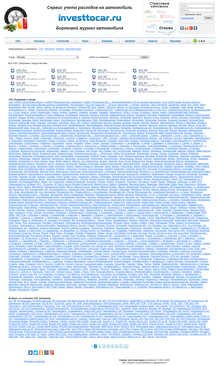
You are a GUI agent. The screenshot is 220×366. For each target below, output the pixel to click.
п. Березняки (90, 212)
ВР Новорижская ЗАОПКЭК (187, 308)
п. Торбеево (196, 215)
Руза (72, 235)
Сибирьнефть (81, 334)
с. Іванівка (126, 238)
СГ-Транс (41, 334)
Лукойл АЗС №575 (138, 324)
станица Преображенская (100, 261)
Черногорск (151, 279)
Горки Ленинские (97, 140)
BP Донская (92, 301)
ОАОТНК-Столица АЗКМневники (170, 329)
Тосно (140, 269)
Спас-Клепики (124, 256)
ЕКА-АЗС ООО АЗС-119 (167, 319)
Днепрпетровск (65, 153)
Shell (79, 303)
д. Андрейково (132, 143)
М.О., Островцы (45, 184)
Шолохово (72, 284)
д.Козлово (88, 148)
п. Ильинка (32, 215)
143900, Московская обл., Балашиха (63, 102)
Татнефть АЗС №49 (142, 334)
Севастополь (106, 248)
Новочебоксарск (47, 207)
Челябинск (57, 279)
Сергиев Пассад (101, 251)
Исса (120, 161)
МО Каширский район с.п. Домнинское (189, 187)
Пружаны (147, 228)
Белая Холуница (99, 117)
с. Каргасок (138, 238)
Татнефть (126, 334)
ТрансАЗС (42, 337)
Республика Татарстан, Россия (24, 233)
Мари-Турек (177, 184)
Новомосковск (195, 205)
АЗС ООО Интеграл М (73, 306)
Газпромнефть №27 (137, 316)
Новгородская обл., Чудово (53, 205)
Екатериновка (82, 156)
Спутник (195, 256)
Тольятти (104, 269)
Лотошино (91, 182)
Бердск (174, 117)
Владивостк (85, 128)
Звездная (46, 158)
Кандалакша (156, 164)
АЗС (58, 306)
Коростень (141, 169)
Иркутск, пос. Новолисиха (85, 161)
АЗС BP (61, 70)
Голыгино (61, 140)
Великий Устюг (60, 125)
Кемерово (42, 166)
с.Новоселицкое (88, 243)
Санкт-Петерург (173, 246)
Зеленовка (70, 158)
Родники (79, 233)
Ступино (203, 261)
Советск (206, 253)
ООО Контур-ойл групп (35, 331)
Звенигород (58, 158)
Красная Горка (47, 171)
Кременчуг (145, 174)
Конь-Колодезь (96, 169)
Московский (56, 194)
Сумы (21, 264)
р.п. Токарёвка (119, 230)
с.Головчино (15, 243)
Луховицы (120, 182)
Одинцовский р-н (55, 210)
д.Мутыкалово (102, 148)
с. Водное (44, 238)
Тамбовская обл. (169, 264)
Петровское (59, 223)
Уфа (11, 102)
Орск (11, 212)
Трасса (147, 269)
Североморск (137, 248)
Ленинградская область (165, 176)
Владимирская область (20, 130)
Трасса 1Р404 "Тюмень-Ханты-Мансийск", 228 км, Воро (181, 269)
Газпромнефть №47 (158, 316)
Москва (146, 189)
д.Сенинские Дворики (176, 148)
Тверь (42, 269)
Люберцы (171, 182)
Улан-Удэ (32, 274)
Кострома (187, 169)
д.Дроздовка (40, 148)
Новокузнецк (180, 205)
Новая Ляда (148, 202)
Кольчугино (71, 169)
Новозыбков (167, 205)
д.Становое (194, 148)
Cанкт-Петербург (158, 104)
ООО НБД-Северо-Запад (98, 331)
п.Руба (150, 217)
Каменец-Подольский (66, 164)
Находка (91, 197)
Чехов (204, 279)
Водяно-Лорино (64, 130)
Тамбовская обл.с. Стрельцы (194, 264)
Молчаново (102, 189)
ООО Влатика (16, 331)
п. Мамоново (85, 215)
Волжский (130, 130)
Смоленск (144, 253)
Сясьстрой (120, 264)
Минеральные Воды (55, 187)
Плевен (143, 223)
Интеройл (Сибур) (38, 321)
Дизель (134, 319)
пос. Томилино (31, 228)
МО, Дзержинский (34, 189)
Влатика (153, 308)
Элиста (166, 284)
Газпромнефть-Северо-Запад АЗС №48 (34, 319)
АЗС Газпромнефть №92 (105, 306)
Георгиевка (28, 140)
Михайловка (132, 187)
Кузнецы (41, 176)
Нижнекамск (204, 200)
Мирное (95, 187)
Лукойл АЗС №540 (118, 324)
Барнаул (13, 117)
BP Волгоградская (42, 301)
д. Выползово (172, 143)
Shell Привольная (112, 303)
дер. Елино (92, 151)
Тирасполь (75, 269)
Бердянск (184, 117)
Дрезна (183, 153)
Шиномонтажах (73, 49)
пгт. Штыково (50, 220)
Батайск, (40, 117)
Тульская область (105, 271)
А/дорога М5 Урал (87, 107)
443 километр (77, 104)
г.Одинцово (46, 138)
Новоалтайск (118, 205)
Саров (42, 248)
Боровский (24, 122)
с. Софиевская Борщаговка (97, 241)
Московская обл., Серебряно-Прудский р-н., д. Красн (162, 192)
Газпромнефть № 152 (91, 316)
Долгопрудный (128, 153)
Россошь (142, 233)
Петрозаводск (73, 223)
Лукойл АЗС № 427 (138, 321)
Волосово (163, 130)
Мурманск (90, 194)
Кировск (168, 166)
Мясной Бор (141, 194)
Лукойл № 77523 (173, 324)
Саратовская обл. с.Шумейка (23, 248)
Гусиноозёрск (117, 143)
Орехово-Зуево (197, 210)
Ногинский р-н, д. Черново (136, 207)
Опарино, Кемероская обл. (141, 210)
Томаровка (116, 269)
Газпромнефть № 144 (68, 316)
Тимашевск (63, 269)
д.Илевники (53, 148)
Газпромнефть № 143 (45, 316)
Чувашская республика (60, 282)
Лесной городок (97, 179)
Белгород (114, 117)
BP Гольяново (59, 301)
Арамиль (83, 112)
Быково (136, 122)
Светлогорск (80, 248)
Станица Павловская (74, 261)
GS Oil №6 (59, 303)
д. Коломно (33, 146)
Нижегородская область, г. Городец (66, 200)
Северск (149, 248)
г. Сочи (176, 135)
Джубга (145, 151)
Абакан (101, 107)
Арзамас (93, 112)
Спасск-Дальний (140, 256)
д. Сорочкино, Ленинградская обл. (185, 146)
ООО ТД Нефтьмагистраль (126, 331)
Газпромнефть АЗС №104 (148, 311)
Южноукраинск (195, 284)
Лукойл (63, 321)
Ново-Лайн (64, 329)
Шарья (203, 282)
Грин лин (106, 319)
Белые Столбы (151, 117)
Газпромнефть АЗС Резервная (118, 311)
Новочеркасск (63, 207)
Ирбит (59, 161)
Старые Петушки (174, 261)
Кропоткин (192, 174)
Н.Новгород (162, 194)
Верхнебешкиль (95, 125)
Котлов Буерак (31, 171)
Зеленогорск (83, 158)
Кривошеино (158, 174)
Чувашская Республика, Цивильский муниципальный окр (159, 282)
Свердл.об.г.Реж (64, 248)
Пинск (126, 223)
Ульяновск (48, 274)
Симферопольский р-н (49, 253)
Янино (61, 287)
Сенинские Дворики (66, 251)
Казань (149, 161)
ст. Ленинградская (51, 259)
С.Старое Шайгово (124, 243)
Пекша (100, 220)
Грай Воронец (16, 143)
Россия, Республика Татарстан (121, 233)
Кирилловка (126, 166)
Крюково (23, 176)
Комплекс (53, 321)
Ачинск (155, 112)
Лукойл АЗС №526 (98, 324)
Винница (172, 125)
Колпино (60, 169)
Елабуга (95, 156)
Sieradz (31, 107)
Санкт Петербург (17, 246)
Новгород (191, 202)
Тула (92, 271)
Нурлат (200, 207)
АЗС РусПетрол (177, 306)
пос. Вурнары (155, 225)
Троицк (76, 271)
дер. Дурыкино (77, 151)
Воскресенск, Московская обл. (106, 133)
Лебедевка (105, 176)
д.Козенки (77, 148)
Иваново (13, 161)
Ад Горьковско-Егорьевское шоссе (142, 107)
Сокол (104, 334)
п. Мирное (98, 215)
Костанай (152, 169)
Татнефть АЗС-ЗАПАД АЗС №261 (171, 334)
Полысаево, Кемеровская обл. (131, 225)
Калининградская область (22, 164)
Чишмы (33, 282)
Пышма (22, 230)
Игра (36, 161)
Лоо (50, 182)
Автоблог (130, 41)
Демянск (64, 151)
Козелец (13, 169)
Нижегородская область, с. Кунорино (160, 200)
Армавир (103, 112)
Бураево (117, 122)
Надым (206, 194)
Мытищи (129, 194)
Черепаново (115, 279)
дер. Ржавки (105, 151)
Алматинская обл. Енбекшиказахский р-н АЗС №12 (141, 110)
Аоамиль (73, 112)
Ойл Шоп (193, 329)
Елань (103, 156)
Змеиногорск (159, 158)
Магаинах (50, 49)
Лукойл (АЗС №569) (78, 321)
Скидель (66, 253)
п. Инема (43, 215)
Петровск (47, 223)
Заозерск (13, 158)
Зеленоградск (111, 158)
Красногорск (62, 171)
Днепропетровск (48, 153)
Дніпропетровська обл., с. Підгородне (93, 153)
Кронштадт (180, 174)
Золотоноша (182, 158)
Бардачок (107, 41)
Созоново (25, 256)
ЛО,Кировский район (29, 182)
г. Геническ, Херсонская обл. (43, 135)
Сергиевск (162, 251)
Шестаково (59, 284)
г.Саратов (70, 138)
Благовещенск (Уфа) (87, 120)
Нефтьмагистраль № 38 (21, 329)
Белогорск (137, 117)
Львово (161, 182)
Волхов (173, 130)
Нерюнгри (118, 197)
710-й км (112, 104)
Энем (183, 284)
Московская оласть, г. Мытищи (33, 194)
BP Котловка (162, 301)
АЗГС (180, 303)
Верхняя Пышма (112, 125)
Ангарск (63, 112)
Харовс (57, 277)
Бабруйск (194, 112)
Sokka (39, 107)
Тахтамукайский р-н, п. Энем (57, 266)
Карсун (179, 164)
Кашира (12, 166)
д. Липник (45, 146)
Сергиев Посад (119, 251)
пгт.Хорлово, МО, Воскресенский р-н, (77, 220)
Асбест (126, 112)
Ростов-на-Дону (181, 233)
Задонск (206, 156)
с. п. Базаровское (27, 241)
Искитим (113, 161)
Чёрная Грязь (15, 282)
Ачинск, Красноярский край (174, 112)
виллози (163, 125)
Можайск (90, 189)
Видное (143, 125)
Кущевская (83, 176)
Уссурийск (60, 274)
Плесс (151, 223)
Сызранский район (93, 264)
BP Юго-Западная (31, 303)
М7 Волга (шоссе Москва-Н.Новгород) (73, 184)
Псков (157, 228)
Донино (163, 153)
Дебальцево (52, 151)
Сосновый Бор (91, 256)
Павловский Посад (164, 217)
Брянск (85, 122)
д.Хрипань (14, 151)
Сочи (112, 256)
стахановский (191, 261)
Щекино (92, 284)
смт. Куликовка (193, 253)
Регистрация (187, 18)
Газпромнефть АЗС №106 (175, 311)
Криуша (170, 174)
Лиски (174, 179)
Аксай (190, 107)
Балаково (84, 115)
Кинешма (99, 166)
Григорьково (58, 143)
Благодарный (124, 120)
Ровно (59, 233)
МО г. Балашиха (160, 187)
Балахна (94, 115)
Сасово (51, 248)
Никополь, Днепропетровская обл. (75, 202)
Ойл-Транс (204, 329)
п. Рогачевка (166, 215)
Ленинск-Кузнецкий (56, 179)
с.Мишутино (72, 243)
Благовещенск (68, 120)
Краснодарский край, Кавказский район (190, 171)
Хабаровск (28, 277)
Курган (66, 176)
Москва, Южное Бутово (163, 189)
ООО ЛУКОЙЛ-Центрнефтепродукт (66, 331)
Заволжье (196, 156)
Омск (82, 210)
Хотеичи (106, 277)
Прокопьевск (122, 228)
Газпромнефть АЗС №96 (162, 313)
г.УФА (104, 138)
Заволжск (185, 156)
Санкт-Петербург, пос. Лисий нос (90, 246)
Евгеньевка (14, 156)
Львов (154, 182)
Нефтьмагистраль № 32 (193, 326)
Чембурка (92, 279)
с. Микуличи (189, 238)
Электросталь (142, 284)
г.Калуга (28, 138)
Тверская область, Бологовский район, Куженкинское (168, 266)
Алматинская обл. (104, 110)
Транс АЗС (30, 337)
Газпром (13, 311)
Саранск (186, 246)
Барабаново (164, 115)
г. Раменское (165, 135)
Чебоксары (26, 279)
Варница (154, 122)
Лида (122, 179)
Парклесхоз (202, 217)
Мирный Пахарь (108, 187)
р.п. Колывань (104, 230)
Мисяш (121, 187)
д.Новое (128, 148)
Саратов (196, 246)
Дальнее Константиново (32, 151)
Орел (158, 210)
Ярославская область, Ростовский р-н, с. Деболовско (175, 287)
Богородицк (151, 120)
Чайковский (168, 277)
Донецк (154, 153)
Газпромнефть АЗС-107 (21, 316)
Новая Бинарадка (103, 202)
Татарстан (36, 266)
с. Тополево (131, 241)
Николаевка (50, 202)
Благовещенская (107, 120)
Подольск (13, 225)
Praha (196, 104)
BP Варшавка (24, 301)
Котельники (199, 169)
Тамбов (156, 264)
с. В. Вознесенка (29, 238)
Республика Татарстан (197, 230)
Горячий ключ (200, 140)
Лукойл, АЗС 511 (26, 326)
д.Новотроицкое (142, 148)
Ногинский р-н (114, 207)
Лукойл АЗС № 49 (158, 321)
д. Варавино (157, 143)
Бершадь (26, 120)
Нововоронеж (133, 205)
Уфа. (146, 274)
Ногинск (76, 207)
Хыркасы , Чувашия (151, 277)
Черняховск (194, 279)
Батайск (31, 117)
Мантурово (164, 184)
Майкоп (113, 184)
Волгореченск (117, 130)
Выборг (140, 133)
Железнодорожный (134, 156)
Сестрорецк (15, 253)
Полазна (100, 225)
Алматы (25, 112)
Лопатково (59, 182)
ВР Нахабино (165, 308)
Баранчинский (202, 115)
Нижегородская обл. (178, 197)
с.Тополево (141, 243)
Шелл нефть (103, 337)
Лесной (84, 179)
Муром (120, 194)
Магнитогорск (101, 184)
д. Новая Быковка (107, 146)
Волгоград (91, 130)
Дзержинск (156, 151)
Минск (70, 187)
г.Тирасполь (94, 138)
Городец (134, 140)
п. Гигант (128, 212)
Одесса (30, 210)
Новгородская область (79, 205)
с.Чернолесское (167, 243)
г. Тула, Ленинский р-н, (192, 135)
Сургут (40, 264)
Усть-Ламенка (120, 274)
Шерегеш (48, 284)
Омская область (94, 210)
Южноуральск (16, 287)
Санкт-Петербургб (154, 246)
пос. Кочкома (194, 225)
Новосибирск (30, 207)
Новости (152, 41)
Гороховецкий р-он (181, 140)
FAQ (18, 41)
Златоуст (147, 158)
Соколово (36, 256)
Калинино (41, 164)
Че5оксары (14, 279)
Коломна (50, 169)
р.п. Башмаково (50, 230)
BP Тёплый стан (196, 301)
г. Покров (153, 135)
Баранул (189, 115)
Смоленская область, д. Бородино (167, 253)
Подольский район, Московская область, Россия (61, 225)
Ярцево (12, 289)
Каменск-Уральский (89, 164)
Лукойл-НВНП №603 (47, 326)
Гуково (95, 143)
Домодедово (143, 153)
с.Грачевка (27, 243)
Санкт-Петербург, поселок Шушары (126, 246)
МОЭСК (125, 326)
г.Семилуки (81, 138)
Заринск (36, 158)
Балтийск (152, 115)
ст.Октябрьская (128, 259)
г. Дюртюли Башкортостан (106, 135)
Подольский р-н (28, 225)
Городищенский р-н (149, 140)
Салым (179, 243)
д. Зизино (195, 143)
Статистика (63, 41)
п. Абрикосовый (75, 212)
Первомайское (120, 220)
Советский (14, 256)
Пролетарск (136, 228)
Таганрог (130, 264)
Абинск (120, 107)
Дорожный (173, 153)
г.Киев (36, 138)
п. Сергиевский (181, 215)
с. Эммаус (196, 241)
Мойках (60, 49)
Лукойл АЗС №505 (18, 324)
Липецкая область (161, 179)
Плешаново (161, 223)
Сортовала (76, 256)
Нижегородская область (34, 200)
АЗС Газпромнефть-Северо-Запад (136, 306)
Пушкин (165, 228)
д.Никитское (117, 148)
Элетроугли (156, 284)
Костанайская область (169, 169)
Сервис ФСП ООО (57, 334)
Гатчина (178, 138)
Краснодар (75, 171)
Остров (37, 212)
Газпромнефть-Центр (66, 319)
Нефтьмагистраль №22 (46, 329)
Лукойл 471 (108, 321)
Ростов (151, 233)
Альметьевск (44, 112)
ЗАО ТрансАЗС (188, 319)
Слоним (98, 253)
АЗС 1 (88, 306)
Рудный (65, 235)
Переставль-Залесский (186, 220)
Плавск (134, 223)
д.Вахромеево (25, 148)
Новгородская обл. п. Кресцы (23, 205)
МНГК (117, 326)
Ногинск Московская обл (93, 207)
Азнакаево (174, 107)
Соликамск (48, 256)
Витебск (183, 125)
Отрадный (60, 212)
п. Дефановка (176, 212)
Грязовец (78, 143)
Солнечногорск (62, 256)
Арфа (135, 308)
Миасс (27, 187)
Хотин (114, 277)
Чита (26, 282)
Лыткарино (143, 182)
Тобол (85, 269)
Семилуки (50, 251)
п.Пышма (141, 217)
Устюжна (132, 274)
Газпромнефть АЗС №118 (84, 313)
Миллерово (38, 187)
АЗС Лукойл (161, 306)
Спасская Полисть (159, 256)
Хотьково (123, 277)
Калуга (50, 164)
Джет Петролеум (120, 319)
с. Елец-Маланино (96, 238)
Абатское (110, 107)
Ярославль (88, 287)
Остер (29, 212)
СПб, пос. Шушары (179, 256)
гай (160, 138)
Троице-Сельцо (64, 271)
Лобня (44, 182)
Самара (197, 243)
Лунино (110, 182)
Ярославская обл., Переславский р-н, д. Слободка (121, 287)
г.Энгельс (113, 138)
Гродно (68, 143)
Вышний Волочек (174, 133)
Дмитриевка (15, 153)
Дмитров (26, 153)
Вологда (153, 130)
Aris (10, 301)
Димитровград (203, 151)
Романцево (90, 233)
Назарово (14, 197)
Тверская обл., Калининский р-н (104, 266)
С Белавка (158, 235)
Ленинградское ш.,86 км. (32, 179)
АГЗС (143, 303)
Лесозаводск (112, 179)
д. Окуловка (123, 146)
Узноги (23, 274)
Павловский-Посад (185, 217)
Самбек (206, 243)
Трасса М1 (37, 271)
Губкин (87, 143)
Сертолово (196, 251)
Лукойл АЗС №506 (38, 324)
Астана (134, 112)
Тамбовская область (19, 266)
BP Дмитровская (76, 301)
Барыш (22, 117)
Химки (86, 277)
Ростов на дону (164, 233)
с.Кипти (47, 243)
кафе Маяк (202, 164)
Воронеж (182, 130)
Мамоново (152, 184)
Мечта (20, 187)
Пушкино (174, 228)
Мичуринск (145, 187)
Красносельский (70, 174)
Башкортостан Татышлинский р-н (63, 117)
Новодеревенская (150, 205)
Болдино (162, 120)
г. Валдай (198, 133)
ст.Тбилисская (144, 259)
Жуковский (161, 156)
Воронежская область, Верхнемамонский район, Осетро (47, 133)
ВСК (204, 308)
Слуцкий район (118, 253)
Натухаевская (68, 197)
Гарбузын (168, 138)
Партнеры (175, 41)
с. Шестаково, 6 (182, 241)
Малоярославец (137, 184)
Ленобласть (73, 179)
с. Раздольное (57, 241)
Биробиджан (46, 120)
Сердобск (174, 251)
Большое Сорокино (178, 120)
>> (126, 346)
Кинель (70, 166)
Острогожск (48, 212)
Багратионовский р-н (35, 115)
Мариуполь (190, 184)
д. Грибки (184, 143)
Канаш (145, 164)
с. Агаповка (171, 235)
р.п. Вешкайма (67, 230)
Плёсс (171, 223)
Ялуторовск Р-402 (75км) (44, 287)
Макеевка (123, 184)
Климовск (189, 166)
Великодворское (77, 125)
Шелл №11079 (118, 337)
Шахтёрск (14, 284)
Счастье (78, 264)
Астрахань (145, 112)
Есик (121, 156)
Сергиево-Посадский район (142, 251)
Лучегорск (132, 182)
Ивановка (203, 158)
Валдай (145, 122)
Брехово (41, 122)
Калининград (191, 161)
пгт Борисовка (35, 220)
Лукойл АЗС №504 (198, 321)
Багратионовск (16, 115)
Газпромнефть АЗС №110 (29, 313)
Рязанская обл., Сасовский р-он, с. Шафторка (120, 235)
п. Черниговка (52, 217)
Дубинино (193, 153)
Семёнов (22, 251)
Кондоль (82, 169)
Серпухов (185, 251)
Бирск (57, 120)
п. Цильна (25, 217)
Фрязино (177, 274)
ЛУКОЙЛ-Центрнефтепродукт (74, 326)
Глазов (51, 140)
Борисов (13, 122)
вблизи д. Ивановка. (186, 122)
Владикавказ (113, 128)
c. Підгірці (134, 104)
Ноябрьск (183, 207)
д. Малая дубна (73, 146)
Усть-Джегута (73, 274)
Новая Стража (162, 202)
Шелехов (24, 284)
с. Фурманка (167, 241)
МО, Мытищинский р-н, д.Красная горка (64, 189)
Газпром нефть (26, 311)
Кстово (32, 176)
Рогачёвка (69, 233)
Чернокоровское (178, 279)
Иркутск (67, 161)
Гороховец (166, 140)
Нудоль (192, 207)
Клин (198, 166)
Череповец (128, 279)
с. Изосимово (113, 238)
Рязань (148, 235)
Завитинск (173, 156)
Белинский (125, 117)
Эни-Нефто (161, 337)
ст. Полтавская (68, 259)
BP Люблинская (178, 301)
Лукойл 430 (96, 321)
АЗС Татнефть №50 (196, 306)
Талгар (147, 264)
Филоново (166, 274)
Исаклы (103, 161)
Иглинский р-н (26, 161)
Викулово (153, 125)
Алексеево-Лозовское (83, 110)
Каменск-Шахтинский (110, 164)
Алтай (33, 112)
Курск (74, 176)
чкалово (42, 282)
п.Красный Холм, (126, 217)
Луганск (102, 182)
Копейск (109, 169)
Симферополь (29, 253)
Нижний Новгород (34, 202)
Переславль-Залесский (161, 220)
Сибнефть (94, 334)
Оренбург (167, 210)
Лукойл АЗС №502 (177, 321)
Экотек (150, 337)
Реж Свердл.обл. (176, 230)
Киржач (115, 166)
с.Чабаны (153, 243)
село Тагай (193, 248)
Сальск (188, 243)
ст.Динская (113, 259)
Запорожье (24, 158)
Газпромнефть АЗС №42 (136, 313)
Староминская (157, 261)
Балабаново (71, 115)
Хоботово (95, 277)
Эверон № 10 (133, 337)
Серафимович (85, 251)
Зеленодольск (126, 158)
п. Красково (71, 215)
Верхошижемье (130, 125)
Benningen (123, 104)
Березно (206, 117)
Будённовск (96, 122)
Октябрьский (71, 210)
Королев (130, 169)
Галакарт (82, 319)
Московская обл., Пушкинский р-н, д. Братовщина (82, 192)
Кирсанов (179, 166)
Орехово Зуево (180, 210)
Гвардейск (188, 138)
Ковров (205, 166)
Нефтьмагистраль (145, 326)
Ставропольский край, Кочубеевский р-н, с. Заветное (36, 261)
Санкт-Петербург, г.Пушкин (58, 246)
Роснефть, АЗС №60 (25, 334)
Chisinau (144, 104)
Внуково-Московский (44, 130)
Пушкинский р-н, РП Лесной (194, 228)
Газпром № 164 (43, 311)
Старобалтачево (140, 261)
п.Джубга (96, 217)
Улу (40, 274)
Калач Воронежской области (169, 161)
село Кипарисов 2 (178, 248)
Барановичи (178, 115)
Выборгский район (155, 133)
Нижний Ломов (16, 202)
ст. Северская (84, 259)
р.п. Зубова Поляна (86, 230)
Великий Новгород (42, 125)
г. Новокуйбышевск (138, 135)
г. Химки (18, 138)
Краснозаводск (35, 174)
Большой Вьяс (196, 120)
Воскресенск (83, 133)
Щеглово (82, 284)
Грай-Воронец (31, 143)
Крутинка (13, 176)
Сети (70, 334)
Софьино (104, 256)
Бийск (35, 120)
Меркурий (95, 326)
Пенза (108, 220)
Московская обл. (184, 189)
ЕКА (141, 319)
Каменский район (131, 164)
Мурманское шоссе (106, 194)
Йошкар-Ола (138, 161)
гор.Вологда (82, 140)
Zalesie (47, 107)
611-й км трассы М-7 (95, 104)
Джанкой (136, 151)
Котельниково (16, 171)
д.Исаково (66, 148)
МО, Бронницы (16, 189)
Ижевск (44, 161)
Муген (67, 194)
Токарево (94, 269)
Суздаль (13, 264)
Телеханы (51, 269)
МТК (132, 326)
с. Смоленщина (74, 241)
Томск (126, 269)
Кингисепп (60, 166)
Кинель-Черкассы (84, 166)
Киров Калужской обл (152, 166)
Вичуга (191, 125)
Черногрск (164, 279)
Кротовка (203, 174)
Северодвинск (122, 248)
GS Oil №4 (47, 303)
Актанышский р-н (17, 110)
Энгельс (175, 284)
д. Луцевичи (58, 146)
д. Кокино (22, 146)
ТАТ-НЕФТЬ (114, 334)
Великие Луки (25, 125)
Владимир (126, 128)
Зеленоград (97, 158)
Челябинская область (75, 279)
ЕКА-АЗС (149, 319)
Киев (51, 166)
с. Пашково (43, 241)
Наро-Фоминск (27, 197)
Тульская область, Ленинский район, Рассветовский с (142, 271)
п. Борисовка (105, 212)
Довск (116, 153)
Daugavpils (173, 104)
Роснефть (174, 331)
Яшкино (35, 289)
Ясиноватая (23, 289)
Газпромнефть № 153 (115, 316)
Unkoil (125, 303)
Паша (24, 220)
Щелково (102, 284)
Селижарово (161, 248)
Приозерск (109, 228)
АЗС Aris (21, 70)
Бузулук (107, 122)
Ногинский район (159, 207)
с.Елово (38, 243)
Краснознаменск (52, 174)
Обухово (20, 210)
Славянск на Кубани (82, 253)
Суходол (49, 264)
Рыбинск (91, 235)
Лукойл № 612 (156, 324)
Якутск (27, 287)
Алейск (31, 110)
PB (74, 303)
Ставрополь (159, 259)
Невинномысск (104, 197)
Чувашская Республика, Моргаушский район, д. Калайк (101, 282)
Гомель (70, 140)
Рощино (56, 235)
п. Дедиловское (160, 212)
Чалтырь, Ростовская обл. (189, 277)
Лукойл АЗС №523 (78, 324)
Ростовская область (41, 235)
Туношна (175, 271)
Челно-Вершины (42, 279)
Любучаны (182, 182)
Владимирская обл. (163, 128)
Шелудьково (36, 284)
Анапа (55, 112)
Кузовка (51, 176)
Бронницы (52, 122)
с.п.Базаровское (105, 243)
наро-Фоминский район (47, 197)
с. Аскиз (182, 235)
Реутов (44, 233)
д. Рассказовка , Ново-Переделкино (149, 146)
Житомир (150, 156)
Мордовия (124, 189)
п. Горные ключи (142, 212)
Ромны (101, 233)
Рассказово (161, 230)
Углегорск (14, 274)
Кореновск (119, 169)
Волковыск (142, 130)
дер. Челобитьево (121, 151)
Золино (171, 158)
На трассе (174, 194)
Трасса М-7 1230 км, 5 (20, 271)
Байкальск (59, 115)
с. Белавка (193, 235)
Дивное (191, 151)
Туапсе (85, 271)
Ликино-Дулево (134, 179)
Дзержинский (169, 151)
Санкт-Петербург (35, 246)
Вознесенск (79, 130)
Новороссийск (16, 207)
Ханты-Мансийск (43, 277)
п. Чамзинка (37, 217)
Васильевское (167, 122)
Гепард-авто (94, 319)
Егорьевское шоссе (43, 156)
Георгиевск (41, 140)
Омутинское (110, 210)
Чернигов (140, 279)
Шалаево (194, 282)
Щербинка (113, 284)
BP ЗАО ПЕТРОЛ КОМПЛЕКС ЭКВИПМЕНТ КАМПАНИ (127, 301)
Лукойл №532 (190, 324)
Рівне (52, 233)
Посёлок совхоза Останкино (75, 228)
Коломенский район (34, 169)
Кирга (108, 166)
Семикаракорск (36, 251)
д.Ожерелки (158, 148)
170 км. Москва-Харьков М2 (147, 102)
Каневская (169, 164)
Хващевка (77, 277)
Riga (24, 107)
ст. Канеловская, (32, 259)
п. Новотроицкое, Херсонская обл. (141, 215)
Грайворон (45, 143)
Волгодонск (103, 130)
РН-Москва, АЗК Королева (154, 331)
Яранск (70, 287)
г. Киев (123, 135)
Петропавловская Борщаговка (96, 223)
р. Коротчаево (34, 230)
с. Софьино (118, 241)
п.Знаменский (109, 217)
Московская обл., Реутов (121, 192)
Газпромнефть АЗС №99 (189, 313)
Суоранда (30, 264)
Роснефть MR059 (189, 331)
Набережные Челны (191, 194)
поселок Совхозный (50, 228)
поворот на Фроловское (188, 223)
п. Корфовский (57, 215)
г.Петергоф (58, 138)
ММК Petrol (107, 326)
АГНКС (166, 303)
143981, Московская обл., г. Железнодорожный (107, 102)
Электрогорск (126, 284)
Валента (143, 308)
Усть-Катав (105, 274)
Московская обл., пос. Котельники (38, 192)
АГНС (174, 303)
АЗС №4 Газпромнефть (33, 308)
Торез (133, 269)
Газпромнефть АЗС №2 (110, 313)
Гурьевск (104, 143)
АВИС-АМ (135, 303)
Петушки (117, 223)
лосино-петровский (75, 182)
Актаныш (198, 107)
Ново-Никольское (101, 205)
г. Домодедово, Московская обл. (75, 135)
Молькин (113, 189)
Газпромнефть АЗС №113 (56, 313)
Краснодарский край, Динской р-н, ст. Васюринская (143, 171)
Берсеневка (15, 120)
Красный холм (118, 174)
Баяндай (85, 117)
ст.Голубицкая (100, 259)
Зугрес (193, 158)
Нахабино (81, 197)
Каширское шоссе (27, 166)
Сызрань (108, 264)
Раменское (148, 230)
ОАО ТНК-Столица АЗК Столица (136, 329)
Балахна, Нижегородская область (117, 115)
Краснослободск (88, 174)
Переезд (133, 220)
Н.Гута (152, 194)
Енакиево (112, 156)
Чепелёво (103, 279)
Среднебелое (15, 259)
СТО (41, 49)
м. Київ (192, 182)
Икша (51, 161)
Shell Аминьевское (92, 303)
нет (137, 197)
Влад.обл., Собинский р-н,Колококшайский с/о (54, 128)
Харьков (66, 277)
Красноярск (103, 174)
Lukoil (68, 303)
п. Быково (118, 212)
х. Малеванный (190, 274)
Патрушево (14, 220)
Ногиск (173, 207)
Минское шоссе (82, 187)
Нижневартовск (189, 200)
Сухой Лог (59, 264)
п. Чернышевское (69, 217)
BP (15, 301)
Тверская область (131, 266)
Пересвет (143, 220)
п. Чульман (84, 217)
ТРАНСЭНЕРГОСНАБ (76, 337)
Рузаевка (81, 235)
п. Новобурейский (113, 215)
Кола (20, 169)
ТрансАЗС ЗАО (56, 337)
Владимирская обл (142, 128)
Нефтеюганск (147, 197)
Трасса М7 (49, 271)
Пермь (17, 223)
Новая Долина (133, 202)
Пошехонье (96, 228)
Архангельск (115, 112)
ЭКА (144, 337)
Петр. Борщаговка (31, 223)
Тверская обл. (80, 266)
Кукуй (59, 176)
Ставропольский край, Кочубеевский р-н (186, 259)
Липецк (147, 179)
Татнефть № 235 (197, 334)
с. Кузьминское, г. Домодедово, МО (164, 238)
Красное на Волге (18, 174)
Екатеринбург (67, 156)
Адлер (164, 107)
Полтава (110, 225)
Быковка (126, 122)
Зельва (138, 158)
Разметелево (135, 230)
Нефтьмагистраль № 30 (167, 326)
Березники (195, 117)
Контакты (39, 41)
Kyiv (189, 104)
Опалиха (121, 210)
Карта (85, 41)
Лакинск (94, 176)
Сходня (69, 264)
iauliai (183, 104)
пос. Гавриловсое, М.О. (175, 225)
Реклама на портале (34, 361)
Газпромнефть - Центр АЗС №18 (84, 311)
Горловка (112, 140)
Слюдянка (132, 253)
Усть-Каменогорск (90, 274)
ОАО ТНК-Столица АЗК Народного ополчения (95, 329)
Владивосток (98, 128)
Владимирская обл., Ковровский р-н (192, 128)
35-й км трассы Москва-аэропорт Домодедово (45, 104)
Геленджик (16, 140)
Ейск (56, 156)
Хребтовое (134, 277)
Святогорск (93, 248)
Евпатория (26, 156)
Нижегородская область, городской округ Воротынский (112, 200)
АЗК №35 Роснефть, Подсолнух (38, 306)
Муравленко (77, 194)
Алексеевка (64, 110)
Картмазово (190, 164)
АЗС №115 (14, 308)
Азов (183, 107)
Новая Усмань (178, 202)
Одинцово (40, 210)
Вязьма (188, 133)
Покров (91, 225)
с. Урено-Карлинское (148, 241)
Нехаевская (161, 197)
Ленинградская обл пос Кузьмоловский (132, 176)
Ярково (78, 287)
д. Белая (145, 143)
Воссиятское (129, 133)
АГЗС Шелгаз (154, 303)
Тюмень (197, 271)
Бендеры (165, 117)
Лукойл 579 (121, 321)
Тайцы (139, 264)
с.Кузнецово (59, 243)
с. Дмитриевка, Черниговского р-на (67, 238)
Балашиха (141, 115)
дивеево (181, 151)
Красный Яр (132, 174)
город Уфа (123, 140)
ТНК (21, 337)
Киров (137, 166)
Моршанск (136, 189)
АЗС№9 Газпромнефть (57, 308)
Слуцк (106, 253)
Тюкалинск (186, 271)
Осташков (20, 212)
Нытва (12, 210)
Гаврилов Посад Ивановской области (138, 138)
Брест (33, 122)
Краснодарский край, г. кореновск (99, 171)
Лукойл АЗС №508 (58, 324)
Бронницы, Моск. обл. (70, 122)
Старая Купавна (122, 261)
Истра (128, 161)
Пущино (13, 230)
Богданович (138, 120)
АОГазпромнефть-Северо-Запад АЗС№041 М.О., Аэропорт (101, 308)
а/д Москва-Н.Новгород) (64, 107)
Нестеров (130, 197)
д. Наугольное (89, 146)
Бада (49, 115)
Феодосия (155, 274)
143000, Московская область (29, 102)
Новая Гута (119, 202)
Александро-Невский (46, 110)
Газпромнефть (59, 311)
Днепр (35, 153)
